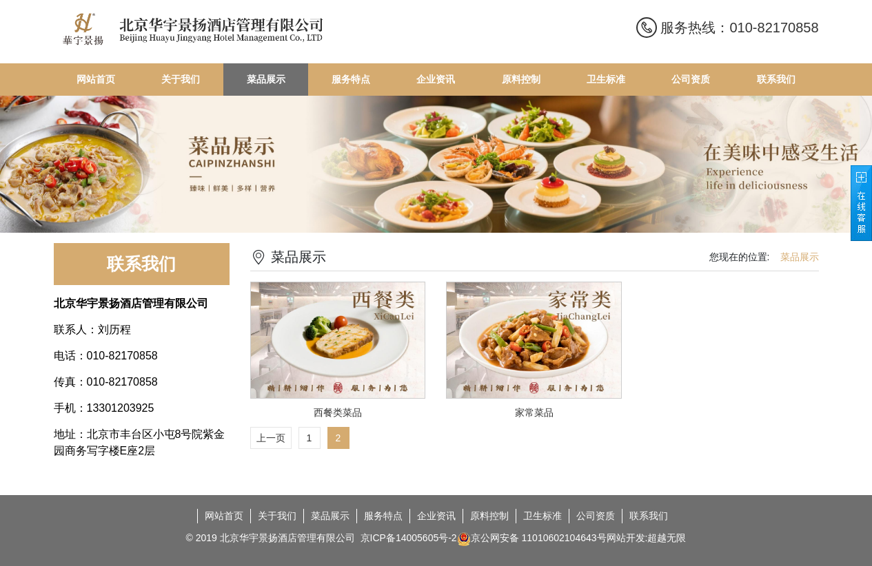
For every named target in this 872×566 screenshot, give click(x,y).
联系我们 (648, 515)
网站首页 (224, 515)
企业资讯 (436, 515)
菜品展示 (330, 515)
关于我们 (277, 515)
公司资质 (595, 515)
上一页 (270, 437)
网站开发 (626, 537)
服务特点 (383, 515)
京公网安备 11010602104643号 (532, 539)
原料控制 (489, 515)
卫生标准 (542, 515)
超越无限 (666, 537)
